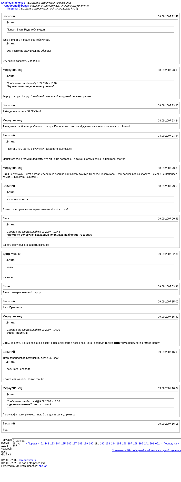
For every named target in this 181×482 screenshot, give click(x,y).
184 (58, 443)
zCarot (43, 466)
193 (108, 443)
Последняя (171, 443)
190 (91, 443)
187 (74, 443)
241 (146, 443)
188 (80, 443)
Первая (31, 443)
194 (113, 443)
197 (130, 443)
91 (42, 443)
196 (124, 443)
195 (119, 443)
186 (69, 443)
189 (85, 443)
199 (141, 443)
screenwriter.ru (27, 460)
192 (102, 443)
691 (157, 443)
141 (47, 443)
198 (135, 443)
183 (52, 443)
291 (152, 443)
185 (63, 443)
